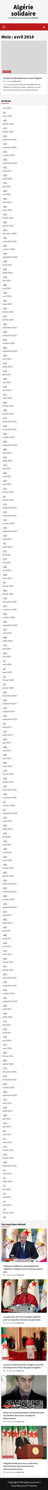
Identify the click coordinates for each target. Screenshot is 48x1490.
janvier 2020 (8, 688)
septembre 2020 (10, 625)
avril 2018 (7, 852)
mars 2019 (7, 766)
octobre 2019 (9, 711)
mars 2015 (7, 1142)
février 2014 (8, 1212)
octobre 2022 (9, 437)
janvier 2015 (8, 1158)
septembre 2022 (10, 445)
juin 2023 (7, 374)
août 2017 (7, 915)
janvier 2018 (8, 876)
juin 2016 (7, 1024)
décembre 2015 (10, 1071)
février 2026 (8, 124)
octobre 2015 (9, 1087)
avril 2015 (7, 1134)
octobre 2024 (9, 249)
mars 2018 (7, 860)
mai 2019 (7, 750)
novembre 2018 (10, 797)
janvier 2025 (8, 225)
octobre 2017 (9, 899)
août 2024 (7, 265)
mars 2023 (7, 398)
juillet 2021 (7, 547)
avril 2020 (7, 664)
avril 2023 (7, 390)
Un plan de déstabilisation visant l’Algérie (22, 78)
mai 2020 (7, 656)
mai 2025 (7, 194)
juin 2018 (7, 836)
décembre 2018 (10, 789)
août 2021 (7, 539)
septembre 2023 (10, 351)
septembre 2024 (10, 257)
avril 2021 (7, 570)
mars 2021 (7, 578)
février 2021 (8, 586)
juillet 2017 (7, 923)
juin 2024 (7, 280)
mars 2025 (7, 210)
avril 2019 (7, 758)
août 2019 (7, 727)
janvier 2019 (8, 782)
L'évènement (8, 1260)
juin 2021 (7, 554)
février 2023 (8, 406)
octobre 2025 (9, 155)
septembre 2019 (10, 719)
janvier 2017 (8, 970)
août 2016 (7, 1009)
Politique (6, 72)
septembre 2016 (10, 1001)
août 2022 (7, 453)
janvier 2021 (8, 594)
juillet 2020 (7, 641)
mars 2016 (7, 1048)
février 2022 (8, 492)
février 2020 (8, 680)
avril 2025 (7, 202)
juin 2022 (7, 468)
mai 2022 (7, 476)
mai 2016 (7, 1032)
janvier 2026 (8, 131)
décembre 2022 (10, 421)
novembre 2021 (10, 515)
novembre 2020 (10, 609)
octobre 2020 (9, 617)
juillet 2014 (7, 1181)
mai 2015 (7, 1126)
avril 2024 (7, 296)
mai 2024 (7, 288)
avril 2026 (7, 108)
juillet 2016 (7, 1017)
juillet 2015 (7, 1111)
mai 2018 (7, 844)
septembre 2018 (10, 813)
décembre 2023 (10, 327)
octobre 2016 (9, 993)
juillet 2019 (7, 735)
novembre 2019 (10, 703)
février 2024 (8, 312)
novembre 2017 (10, 891)
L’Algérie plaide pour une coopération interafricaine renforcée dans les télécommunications (20, 1466)
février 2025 (8, 218)
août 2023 (7, 359)
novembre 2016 (10, 985)
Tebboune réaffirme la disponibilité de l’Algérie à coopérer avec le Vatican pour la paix (23, 1269)
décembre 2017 (10, 883)
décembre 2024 (10, 233)
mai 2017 (7, 938)
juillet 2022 (7, 460)
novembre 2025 (10, 147)
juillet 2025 (7, 178)
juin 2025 (7, 186)
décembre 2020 (10, 601)
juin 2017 (7, 930)
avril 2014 (7, 1205)
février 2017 (8, 962)
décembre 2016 (10, 977)
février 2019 (8, 774)
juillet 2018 (7, 829)
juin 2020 (7, 648)
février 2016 (8, 1056)
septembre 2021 (10, 531)
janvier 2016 (8, 1064)
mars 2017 (7, 954)
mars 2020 (7, 672)
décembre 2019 (10, 695)
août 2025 (7, 171)
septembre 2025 (10, 163)
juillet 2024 (7, 272)
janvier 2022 (8, 500)
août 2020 (7, 633)
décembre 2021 (10, 507)
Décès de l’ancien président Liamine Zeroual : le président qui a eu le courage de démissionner (24, 1415)
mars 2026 (7, 116)
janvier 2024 (8, 319)
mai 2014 (7, 1197)
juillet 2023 (7, 366)
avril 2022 (7, 484)
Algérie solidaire (23, 10)
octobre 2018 (9, 805)
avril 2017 (7, 946)
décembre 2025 (10, 139)
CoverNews (17, 1485)
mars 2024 (7, 304)
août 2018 (7, 821)
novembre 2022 (10, 429)
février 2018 (8, 868)
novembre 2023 (10, 335)
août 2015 (7, 1103)
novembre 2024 (10, 241)
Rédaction (17, 81)
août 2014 (7, 1173)
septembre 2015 (10, 1095)
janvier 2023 (8, 413)
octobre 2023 (9, 343)
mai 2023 (7, 382)
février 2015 (8, 1150)
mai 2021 (7, 562)
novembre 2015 (10, 1079)
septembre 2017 (10, 907)
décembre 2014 (10, 1165)
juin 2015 (7, 1118)
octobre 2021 (9, 523)
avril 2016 (7, 1040)
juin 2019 (7, 742)
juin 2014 (7, 1189)
